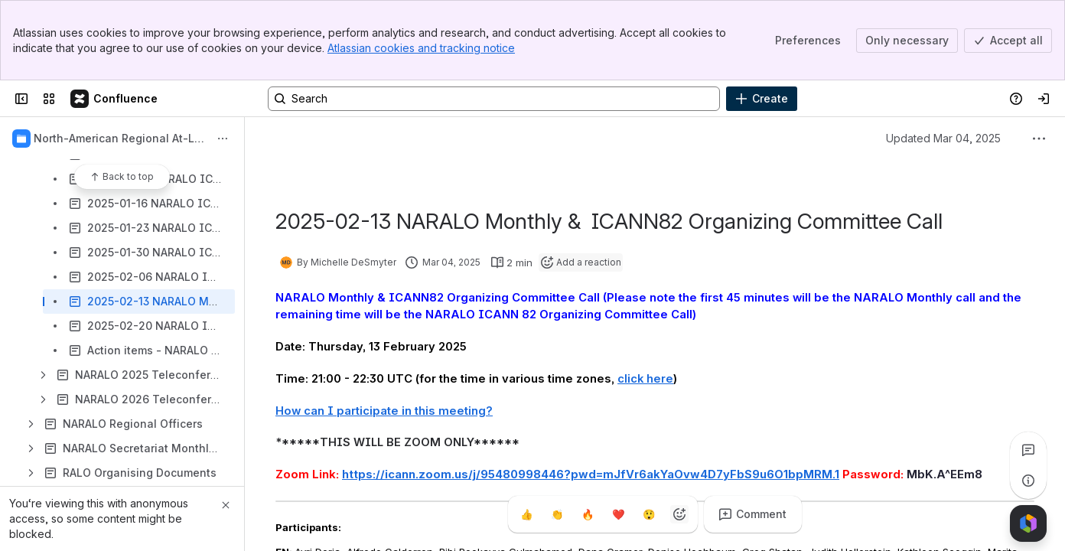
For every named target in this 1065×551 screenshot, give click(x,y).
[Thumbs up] (526, 514)
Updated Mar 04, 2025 (943, 138)
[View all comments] (1028, 450)
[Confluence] (114, 98)
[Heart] (618, 514)
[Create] (761, 98)
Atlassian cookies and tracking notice (421, 47)
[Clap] (557, 514)
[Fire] (587, 514)
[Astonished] (649, 514)
